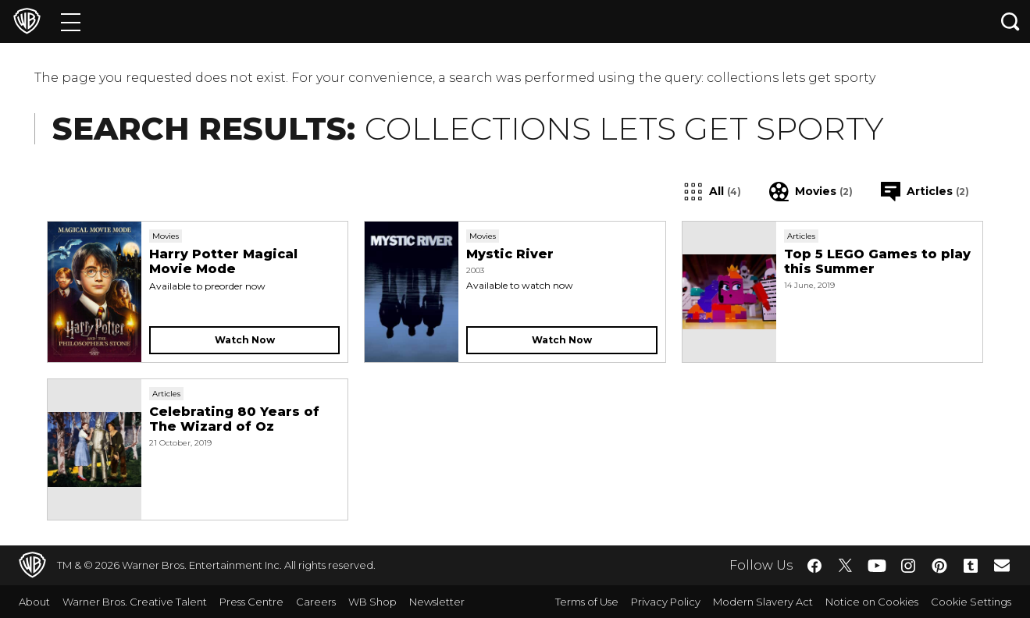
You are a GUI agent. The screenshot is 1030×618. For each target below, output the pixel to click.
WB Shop (372, 601)
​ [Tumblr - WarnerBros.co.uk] (970, 566)
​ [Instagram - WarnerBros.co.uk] (908, 566)
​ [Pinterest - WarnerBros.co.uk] (939, 565)
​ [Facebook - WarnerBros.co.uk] (814, 566)
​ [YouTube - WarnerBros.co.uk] (877, 565)
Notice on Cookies (871, 601)
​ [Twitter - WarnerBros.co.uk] (845, 566)
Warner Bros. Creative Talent (134, 601)
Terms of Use (586, 601)
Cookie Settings (971, 601)
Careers (316, 601)
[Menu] (70, 21)
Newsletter (437, 601)
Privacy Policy (665, 601)
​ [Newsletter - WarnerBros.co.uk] (1002, 565)
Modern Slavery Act (763, 601)
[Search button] (1010, 21)
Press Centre (251, 601)
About (34, 601)
